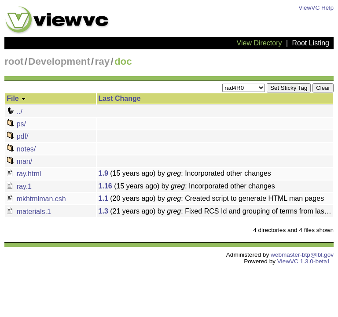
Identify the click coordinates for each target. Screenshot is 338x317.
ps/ (16, 124)
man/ (19, 161)
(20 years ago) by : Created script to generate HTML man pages (211, 198)
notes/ (21, 149)
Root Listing (311, 43)
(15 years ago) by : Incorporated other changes (185, 173)
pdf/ (17, 136)
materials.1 (29, 211)
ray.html (24, 173)
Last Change (120, 98)
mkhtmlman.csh (36, 199)
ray (102, 61)
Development (59, 61)
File (16, 98)
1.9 (103, 173)
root (14, 61)
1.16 (105, 186)
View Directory (259, 43)
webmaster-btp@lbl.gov (302, 254)
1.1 (103, 198)
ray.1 (19, 186)
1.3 (103, 211)
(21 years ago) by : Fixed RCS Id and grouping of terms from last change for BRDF (216, 211)
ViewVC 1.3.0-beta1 (304, 261)
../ (14, 111)
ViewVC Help (316, 7)
